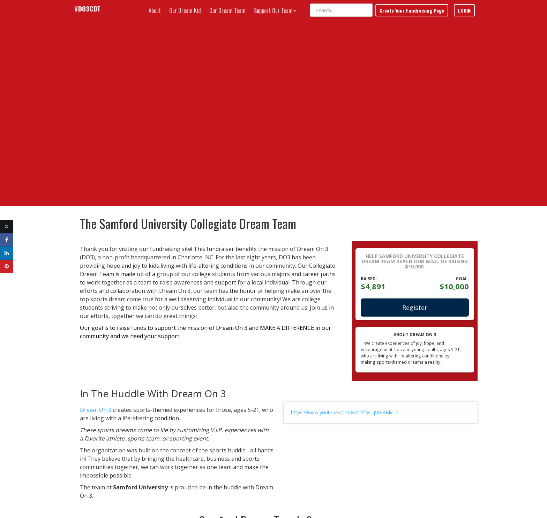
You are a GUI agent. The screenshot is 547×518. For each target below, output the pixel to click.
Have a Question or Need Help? (137, 484)
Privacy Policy (424, 502)
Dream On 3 (90, 235)
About (155, 10)
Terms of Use (395, 502)
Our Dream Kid (185, 10)
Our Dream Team (227, 10)
